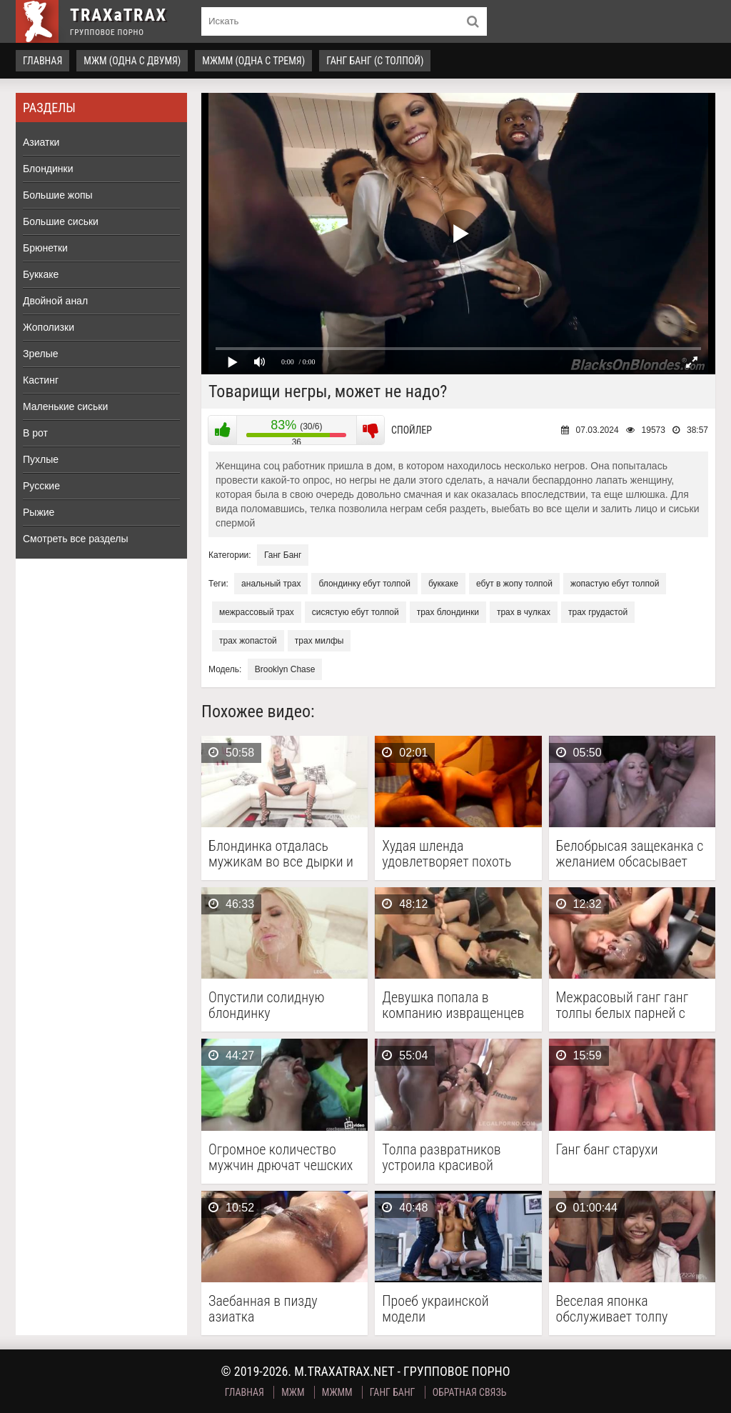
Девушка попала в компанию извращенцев (453, 1005)
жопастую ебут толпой (614, 584)
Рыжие (38, 512)
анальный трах (271, 584)
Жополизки (48, 327)
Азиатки (41, 142)
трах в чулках (523, 612)
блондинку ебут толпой (364, 584)
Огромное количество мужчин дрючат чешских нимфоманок (280, 1157)
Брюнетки (45, 248)
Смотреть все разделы (75, 538)
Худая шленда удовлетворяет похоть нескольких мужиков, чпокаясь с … (446, 853)
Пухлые (41, 459)
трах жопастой (248, 641)
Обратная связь (470, 1392)
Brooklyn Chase (285, 669)
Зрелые (41, 353)
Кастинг (41, 380)
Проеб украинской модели (435, 1308)
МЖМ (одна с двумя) (132, 60)
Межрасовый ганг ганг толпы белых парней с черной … (622, 1005)
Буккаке (41, 274)
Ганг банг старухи (607, 1150)
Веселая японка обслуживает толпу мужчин (612, 1308)
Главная (42, 60)
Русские (41, 485)
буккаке (443, 584)
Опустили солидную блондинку (266, 1005)
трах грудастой (597, 612)
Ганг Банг (282, 555)
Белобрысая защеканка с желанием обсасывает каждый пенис (630, 853)
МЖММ (337, 1392)
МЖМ (292, 1392)
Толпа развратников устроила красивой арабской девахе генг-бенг (446, 1157)
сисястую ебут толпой (355, 612)
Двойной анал (55, 300)
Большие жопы (58, 195)
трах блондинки (448, 612)
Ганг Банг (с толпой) (374, 60)
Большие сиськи (61, 221)
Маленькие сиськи (65, 406)
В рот (35, 433)
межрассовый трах (256, 612)
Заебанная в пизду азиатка (263, 1308)
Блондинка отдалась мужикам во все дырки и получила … (280, 853)
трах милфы (319, 641)
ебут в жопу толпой (514, 584)
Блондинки (48, 168)
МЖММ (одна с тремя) (253, 60)
